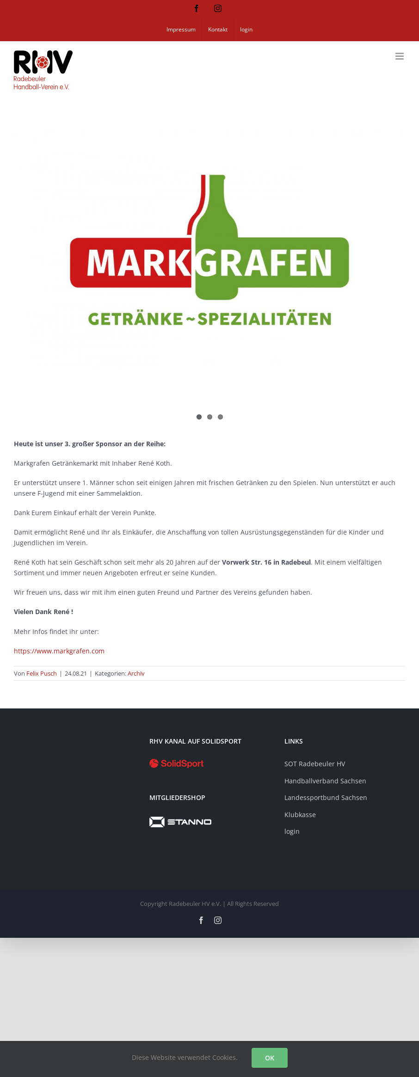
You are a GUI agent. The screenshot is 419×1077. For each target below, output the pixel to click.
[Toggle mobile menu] (400, 56)
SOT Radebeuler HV (314, 763)
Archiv (136, 673)
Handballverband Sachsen (325, 780)
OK (269, 1057)
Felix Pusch (41, 673)
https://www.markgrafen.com (59, 650)
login (292, 831)
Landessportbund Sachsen (325, 797)
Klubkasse (300, 814)
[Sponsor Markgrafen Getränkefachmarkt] (209, 250)
